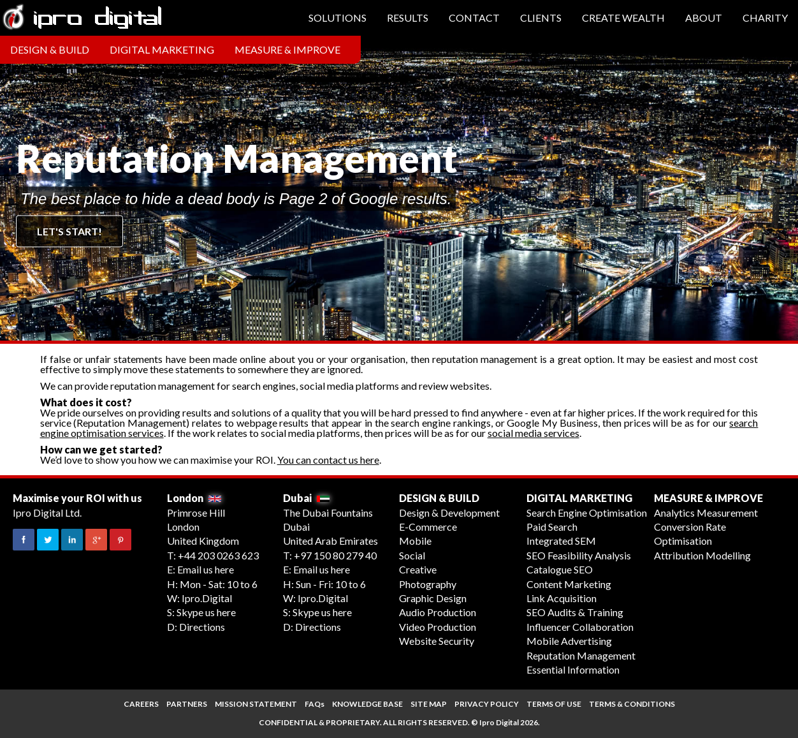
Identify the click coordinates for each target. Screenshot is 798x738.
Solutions (337, 17)
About (703, 17)
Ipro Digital (499, 722)
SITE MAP (428, 704)
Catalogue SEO (559, 569)
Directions (202, 627)
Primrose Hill (196, 512)
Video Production (437, 627)
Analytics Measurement (706, 512)
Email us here (205, 569)
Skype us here (206, 612)
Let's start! (69, 231)
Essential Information (573, 669)
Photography (427, 584)
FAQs (314, 704)
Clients (541, 17)
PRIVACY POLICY (486, 704)
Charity (765, 17)
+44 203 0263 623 (218, 555)
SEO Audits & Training (574, 612)
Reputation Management (580, 655)
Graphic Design (433, 598)
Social (412, 555)
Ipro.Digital (207, 598)
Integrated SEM (561, 541)
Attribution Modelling (702, 555)
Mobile (415, 541)
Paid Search (551, 526)
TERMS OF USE (553, 704)
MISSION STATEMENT (256, 704)
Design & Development (449, 512)
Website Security (436, 641)
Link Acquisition (561, 598)
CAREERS (141, 704)
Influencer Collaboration (580, 627)
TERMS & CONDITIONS (632, 704)
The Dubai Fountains (328, 512)
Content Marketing (568, 584)
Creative (418, 569)
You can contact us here (328, 460)
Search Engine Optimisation (586, 512)
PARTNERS (186, 704)
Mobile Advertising (569, 641)
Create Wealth (623, 17)
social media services (533, 433)
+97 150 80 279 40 (335, 555)
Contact (474, 17)
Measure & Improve (287, 49)
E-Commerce (428, 526)
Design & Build (49, 49)
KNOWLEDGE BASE (367, 704)
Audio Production (437, 612)
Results (407, 17)
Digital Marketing (162, 49)
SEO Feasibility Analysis (578, 555)
